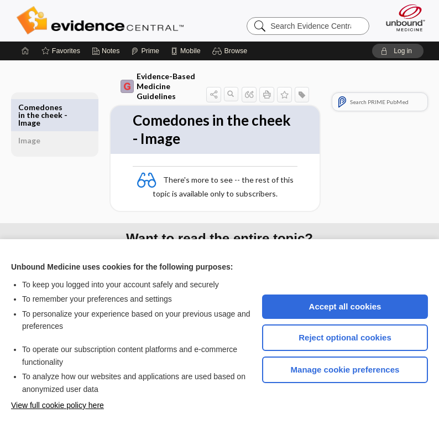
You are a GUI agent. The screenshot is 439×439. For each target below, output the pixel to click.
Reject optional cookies (345, 337)
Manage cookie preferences (345, 369)
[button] (231, 51)
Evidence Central (102, 20)
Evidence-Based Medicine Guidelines (153, 86)
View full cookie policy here (57, 405)
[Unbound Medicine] (402, 18)
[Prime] (145, 51)
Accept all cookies (345, 306)
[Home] (25, 51)
